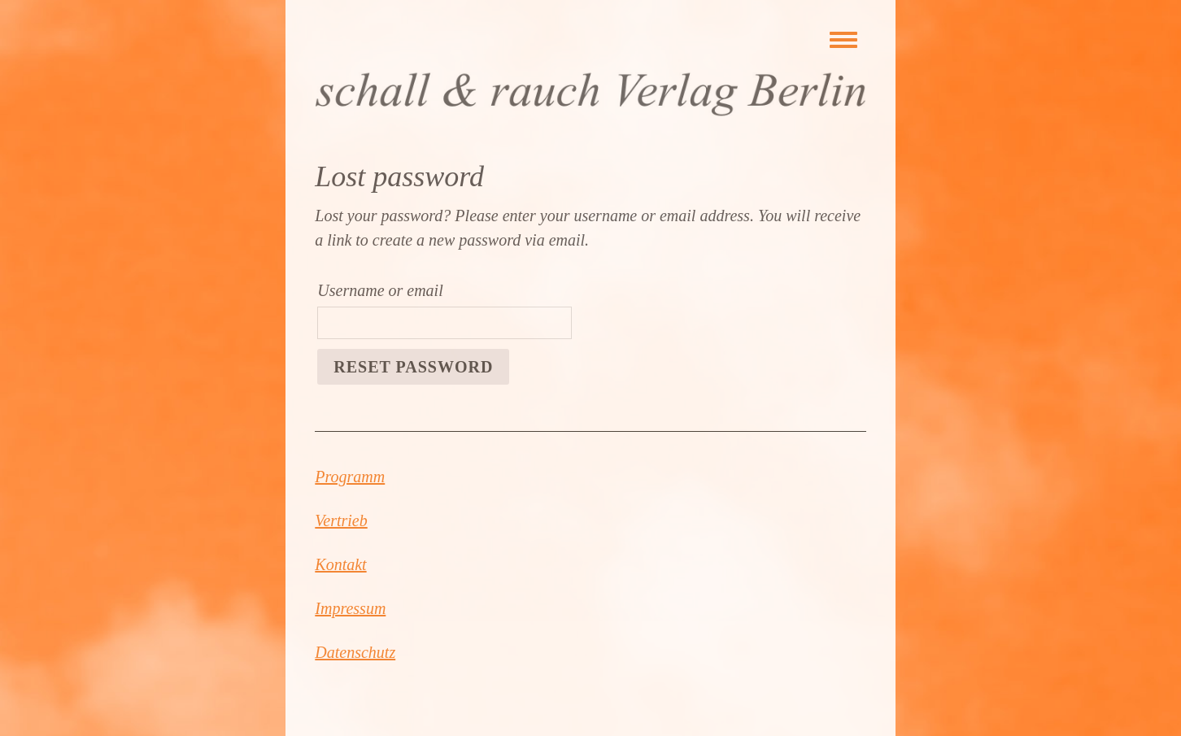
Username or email (379, 290)
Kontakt (340, 564)
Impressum (350, 608)
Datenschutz (355, 652)
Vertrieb (341, 520)
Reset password (413, 367)
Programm (350, 477)
